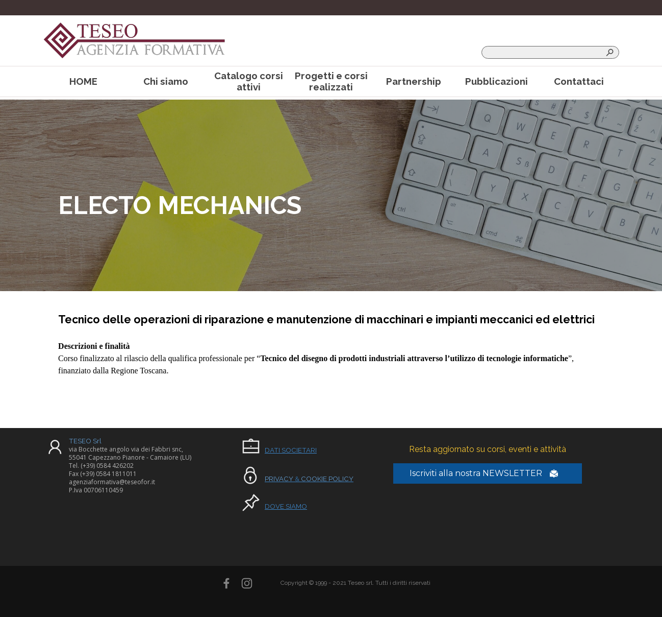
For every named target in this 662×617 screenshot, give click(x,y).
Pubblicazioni (496, 81)
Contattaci (579, 81)
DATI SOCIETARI (291, 450)
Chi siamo (165, 81)
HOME (83, 81)
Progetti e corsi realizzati (331, 81)
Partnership (413, 81)
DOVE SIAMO (286, 506)
